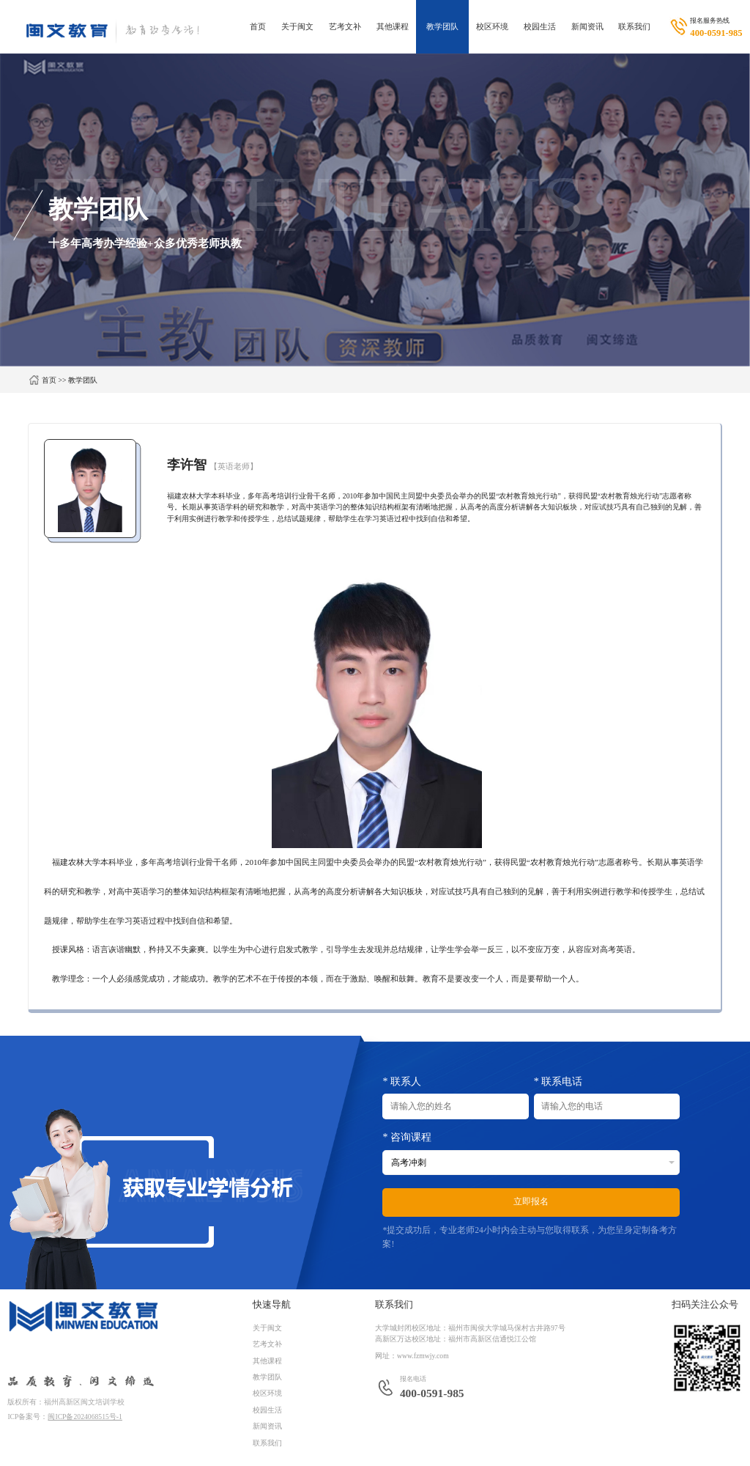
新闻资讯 (587, 26)
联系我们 (634, 26)
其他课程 (392, 26)
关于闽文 (297, 26)
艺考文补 (345, 26)
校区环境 (492, 26)
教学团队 (442, 26)
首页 (258, 26)
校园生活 (540, 26)
